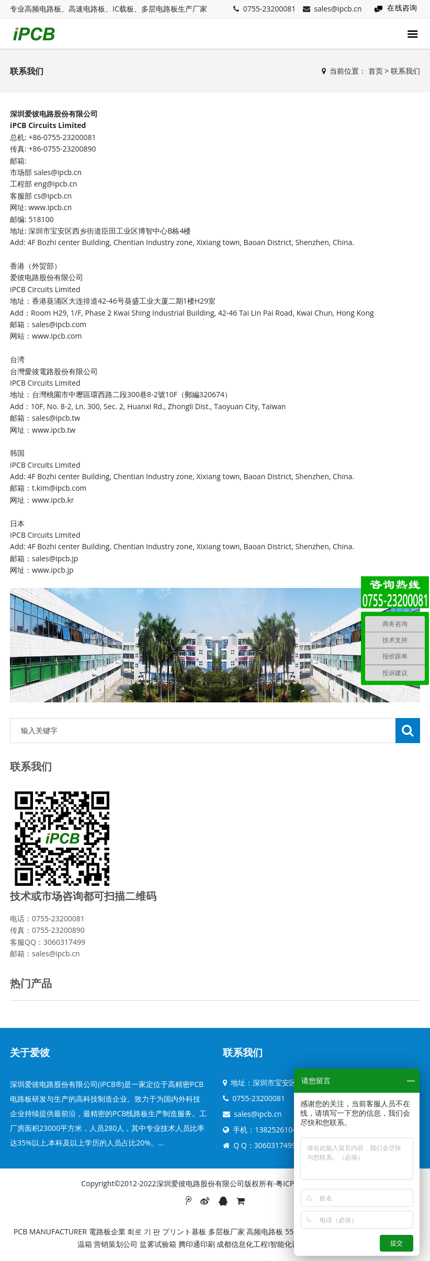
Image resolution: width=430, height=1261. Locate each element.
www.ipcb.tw (53, 430)
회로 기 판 (143, 1231)
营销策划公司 (116, 1244)
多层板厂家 (226, 1231)
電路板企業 (107, 1231)
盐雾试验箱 (158, 1244)
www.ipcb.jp (52, 570)
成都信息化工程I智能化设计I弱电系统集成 (285, 1244)
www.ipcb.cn (50, 207)
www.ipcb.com (57, 336)
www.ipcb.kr (53, 500)
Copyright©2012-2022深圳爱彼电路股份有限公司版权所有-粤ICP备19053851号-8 (215, 1183)
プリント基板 (184, 1231)
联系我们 (405, 71)
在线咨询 (402, 8)
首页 (375, 71)
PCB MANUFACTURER (50, 1231)
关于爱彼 (30, 1052)
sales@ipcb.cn (337, 9)
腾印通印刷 (196, 1244)
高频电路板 (264, 1231)
